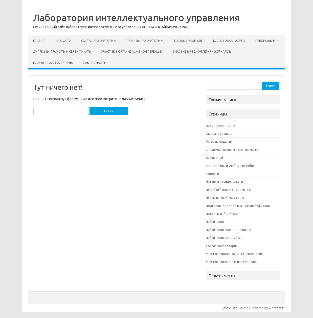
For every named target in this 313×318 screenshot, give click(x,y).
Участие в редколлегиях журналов (202, 51)
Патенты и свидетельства (225, 181)
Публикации (265, 40)
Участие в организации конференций (132, 51)
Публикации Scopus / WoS (225, 237)
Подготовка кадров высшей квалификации (238, 205)
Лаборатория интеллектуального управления (136, 17)
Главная (39, 40)
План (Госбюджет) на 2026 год (228, 189)
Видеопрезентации (220, 125)
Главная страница (219, 133)
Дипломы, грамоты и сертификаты (62, 51)
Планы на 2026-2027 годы (53, 62)
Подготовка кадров (229, 40)
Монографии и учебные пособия (230, 165)
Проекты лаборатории (144, 40)
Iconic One (230, 308)
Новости (63, 40)
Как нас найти (94, 62)
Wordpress (276, 308)
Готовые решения (187, 40)
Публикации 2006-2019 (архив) (228, 229)
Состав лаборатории (98, 40)
